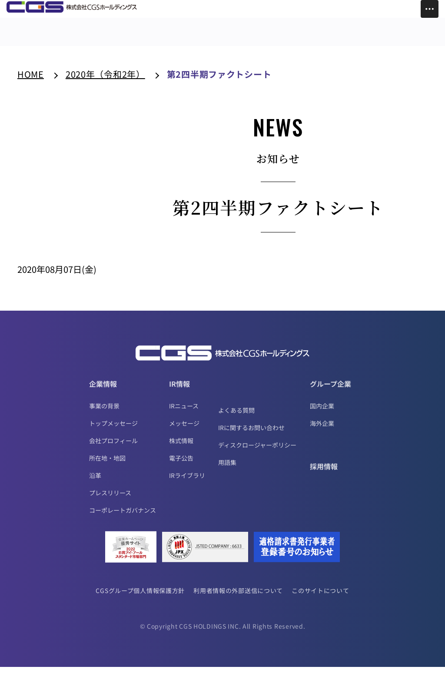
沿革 (95, 481)
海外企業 (322, 429)
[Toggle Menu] (429, 9)
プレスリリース (110, 498)
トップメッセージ (113, 429)
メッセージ (184, 429)
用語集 (227, 468)
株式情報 (181, 446)
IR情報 (179, 390)
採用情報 (324, 472)
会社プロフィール (113, 446)
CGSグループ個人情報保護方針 (139, 596)
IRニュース (184, 412)
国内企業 (322, 412)
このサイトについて (321, 596)
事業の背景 (104, 412)
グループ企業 (330, 390)
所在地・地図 (107, 464)
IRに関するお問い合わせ (251, 433)
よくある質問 (236, 416)
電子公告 (181, 464)
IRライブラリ (187, 481)
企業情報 (103, 390)
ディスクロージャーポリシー (257, 451)
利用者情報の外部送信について (238, 596)
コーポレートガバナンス (122, 516)
